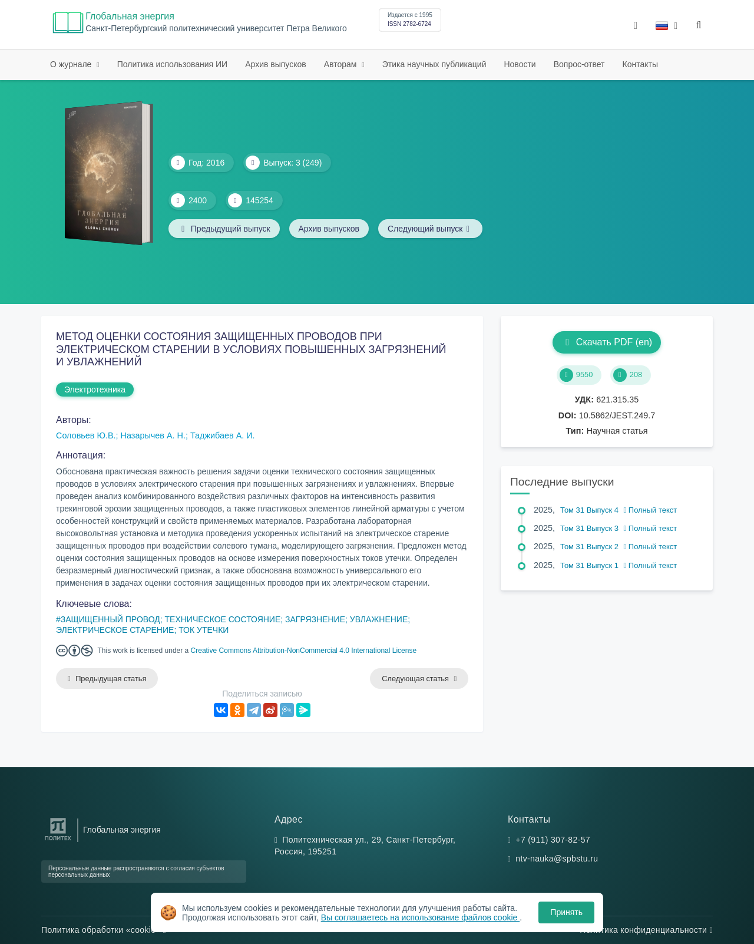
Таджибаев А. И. (222, 435)
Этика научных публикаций (434, 64)
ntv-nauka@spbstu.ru (556, 858)
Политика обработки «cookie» (103, 930)
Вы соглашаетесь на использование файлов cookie (420, 917)
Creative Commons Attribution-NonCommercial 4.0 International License (304, 650)
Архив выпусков (275, 64)
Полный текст (650, 510)
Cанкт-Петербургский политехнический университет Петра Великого (216, 28)
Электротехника (94, 389)
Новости (519, 64)
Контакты (640, 64)
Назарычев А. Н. (153, 435)
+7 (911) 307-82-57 (552, 839)
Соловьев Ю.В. (86, 435)
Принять (566, 912)
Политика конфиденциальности (646, 930)
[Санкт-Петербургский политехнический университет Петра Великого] (58, 841)
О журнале (72, 64)
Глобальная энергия (129, 16)
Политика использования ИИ (172, 64)
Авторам (341, 64)
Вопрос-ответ (579, 64)
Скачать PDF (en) (606, 342)
